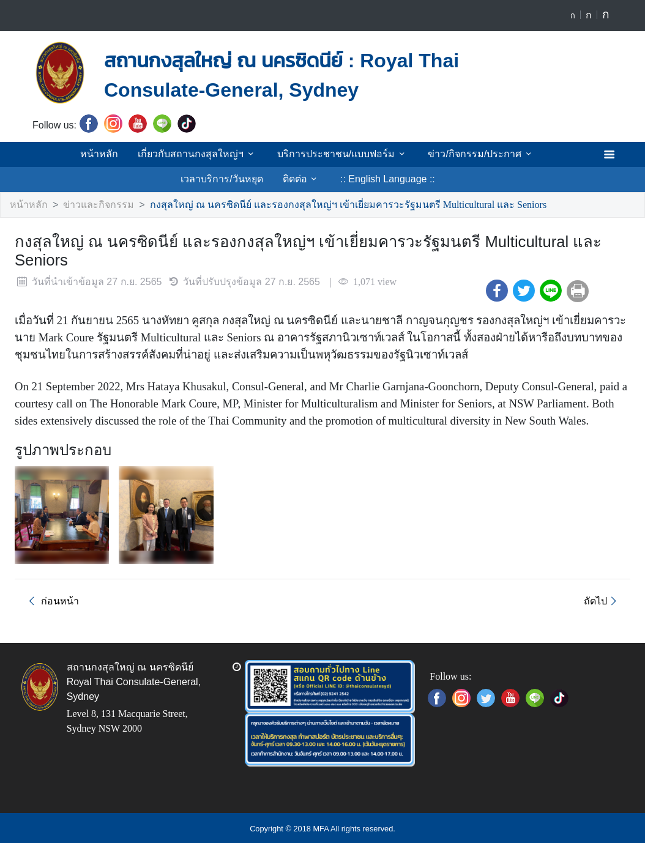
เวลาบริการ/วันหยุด (534, 153)
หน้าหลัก (59, 153)
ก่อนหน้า (49, 599)
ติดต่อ (253, 178)
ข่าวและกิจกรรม (90, 204)
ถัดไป (603, 599)
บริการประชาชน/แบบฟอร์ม (293, 153)
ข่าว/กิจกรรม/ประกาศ (425, 153)
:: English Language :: (336, 178)
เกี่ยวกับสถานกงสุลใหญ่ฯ (155, 153)
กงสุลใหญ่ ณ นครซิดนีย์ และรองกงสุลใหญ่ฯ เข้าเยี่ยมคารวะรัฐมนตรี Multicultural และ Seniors (326, 204)
